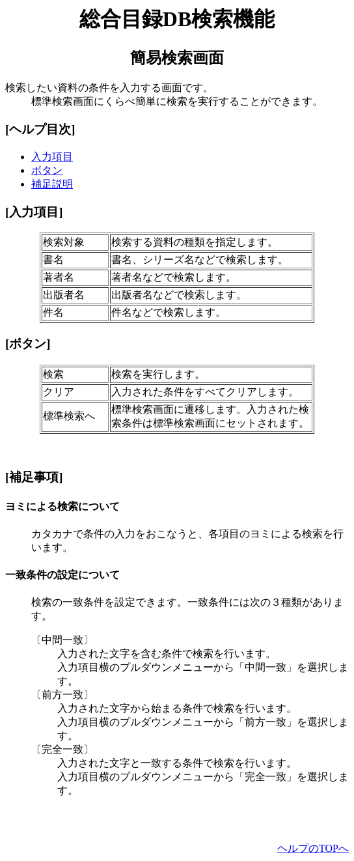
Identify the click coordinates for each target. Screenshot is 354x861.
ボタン (46, 170)
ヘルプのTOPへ (313, 848)
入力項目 (52, 156)
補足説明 (52, 184)
